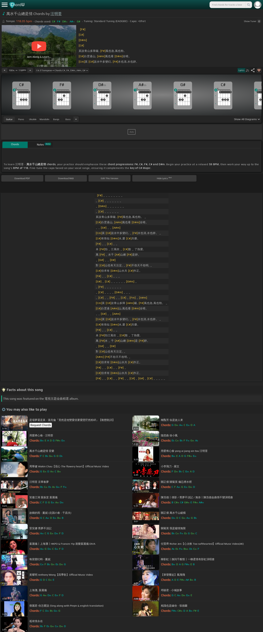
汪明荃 (56, 14)
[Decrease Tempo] (4, 70)
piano (21, 119)
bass (68, 119)
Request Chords (40, 425)
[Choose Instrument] (75, 119)
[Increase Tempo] (30, 70)
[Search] (248, 4)
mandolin (44, 119)
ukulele (32, 119)
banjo (56, 119)
